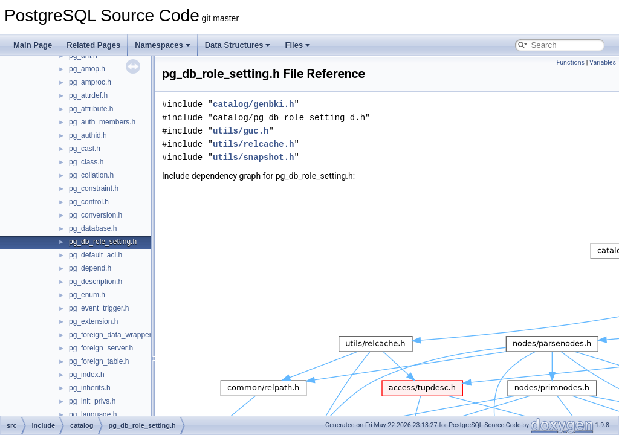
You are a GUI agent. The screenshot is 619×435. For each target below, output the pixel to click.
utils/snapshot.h (253, 157)
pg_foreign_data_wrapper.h (113, 334)
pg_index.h (87, 374)
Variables (602, 62)
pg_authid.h (88, 135)
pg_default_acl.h (95, 255)
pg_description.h (95, 281)
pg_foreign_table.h (99, 361)
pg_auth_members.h (102, 122)
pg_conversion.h (95, 215)
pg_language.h (93, 414)
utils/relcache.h (253, 144)
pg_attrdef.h (88, 95)
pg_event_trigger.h (99, 308)
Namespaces (162, 45)
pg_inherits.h (90, 388)
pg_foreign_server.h (101, 348)
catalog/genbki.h (253, 104)
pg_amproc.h (90, 82)
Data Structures (238, 45)
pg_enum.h (87, 295)
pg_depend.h (90, 268)
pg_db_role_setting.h (103, 241)
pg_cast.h (84, 148)
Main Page (32, 45)
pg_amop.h (87, 69)
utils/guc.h (240, 131)
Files (297, 45)
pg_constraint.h (93, 188)
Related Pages (93, 45)
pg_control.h (89, 202)
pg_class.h (86, 162)
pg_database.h (93, 228)
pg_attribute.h (91, 109)
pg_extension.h (93, 321)
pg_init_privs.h (92, 401)
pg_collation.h (91, 175)
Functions (570, 62)
